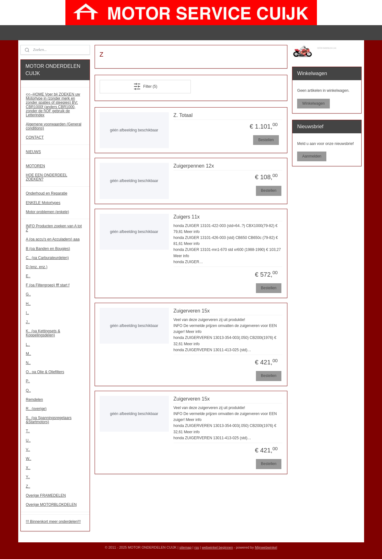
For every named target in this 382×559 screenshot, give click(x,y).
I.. (27, 313)
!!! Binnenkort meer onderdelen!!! (53, 521)
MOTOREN (35, 166)
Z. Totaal (183, 115)
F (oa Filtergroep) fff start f (47, 285)
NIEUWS (33, 152)
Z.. (28, 486)
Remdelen (34, 399)
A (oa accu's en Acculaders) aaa (53, 239)
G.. (28, 294)
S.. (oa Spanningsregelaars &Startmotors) (48, 420)
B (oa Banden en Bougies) (48, 248)
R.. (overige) (36, 409)
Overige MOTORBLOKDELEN (51, 504)
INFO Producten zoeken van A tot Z (54, 228)
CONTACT (35, 137)
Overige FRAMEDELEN (46, 495)
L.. (28, 344)
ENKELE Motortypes (43, 203)
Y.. (28, 477)
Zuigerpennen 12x (194, 166)
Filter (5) (145, 86)
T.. (28, 431)
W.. (28, 459)
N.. (28, 363)
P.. (28, 381)
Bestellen (266, 140)
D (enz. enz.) (36, 267)
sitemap (186, 547)
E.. (28, 276)
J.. (28, 322)
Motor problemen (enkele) (47, 212)
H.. (28, 304)
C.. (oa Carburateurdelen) (47, 258)
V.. (28, 449)
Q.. (28, 390)
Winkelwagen (313, 103)
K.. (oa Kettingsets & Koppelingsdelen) (43, 333)
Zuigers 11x (187, 216)
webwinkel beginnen (217, 547)
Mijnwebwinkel (266, 547)
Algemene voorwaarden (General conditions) (53, 126)
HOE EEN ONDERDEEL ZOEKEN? (46, 177)
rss (196, 547)
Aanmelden (311, 156)
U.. (28, 440)
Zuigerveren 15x (192, 310)
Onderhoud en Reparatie (46, 193)
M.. (28, 353)
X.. (28, 468)
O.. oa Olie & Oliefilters (45, 372)
